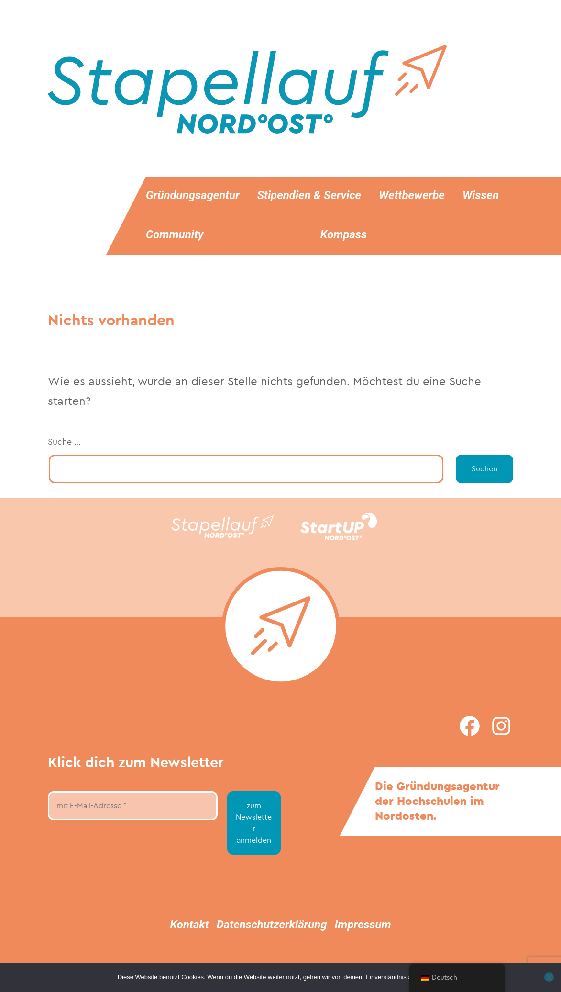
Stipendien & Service (309, 195)
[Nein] (549, 977)
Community (175, 234)
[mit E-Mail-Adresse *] (133, 805)
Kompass (343, 234)
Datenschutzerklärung (272, 924)
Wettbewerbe (412, 195)
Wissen (480, 195)
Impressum (363, 924)
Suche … (64, 442)
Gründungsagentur (193, 195)
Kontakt (189, 924)
